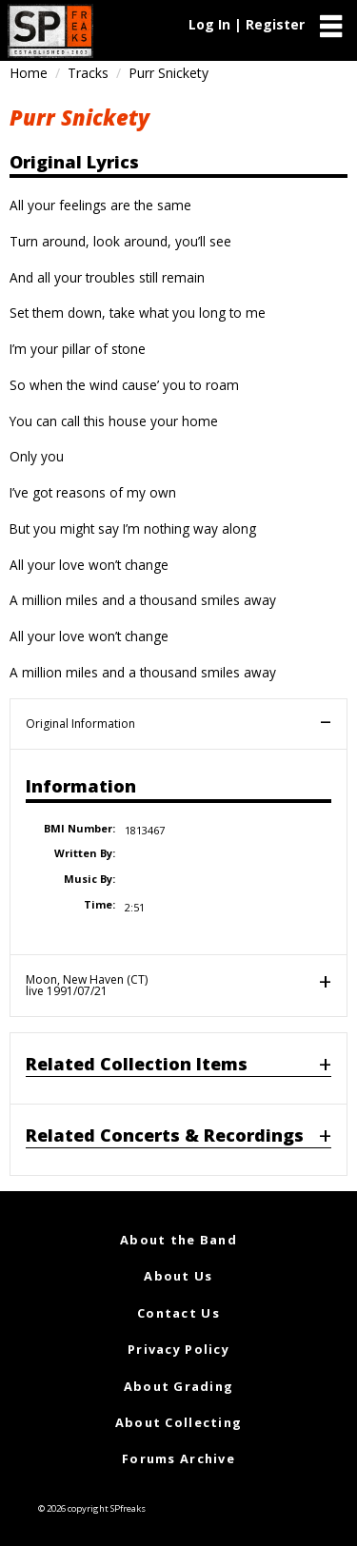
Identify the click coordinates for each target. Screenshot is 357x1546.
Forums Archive (178, 1458)
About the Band (178, 1239)
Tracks (88, 73)
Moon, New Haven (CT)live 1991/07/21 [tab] (87, 985)
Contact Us (178, 1312)
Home (29, 73)
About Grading (179, 1386)
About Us (178, 1275)
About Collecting (178, 1422)
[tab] (178, 1068)
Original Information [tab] (80, 723)
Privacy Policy (178, 1349)
